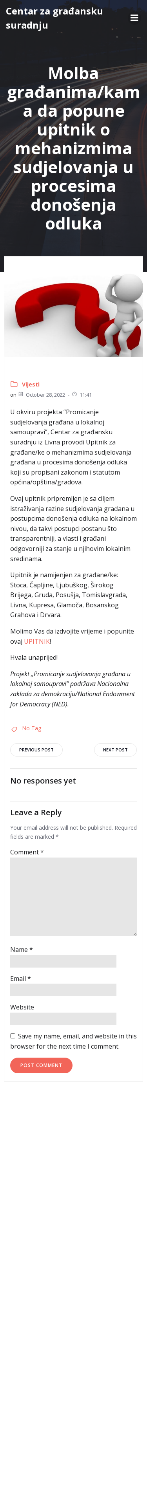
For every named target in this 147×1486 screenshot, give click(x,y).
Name (21, 949)
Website (22, 1007)
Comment (27, 852)
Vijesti (31, 384)
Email (20, 978)
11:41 (81, 394)
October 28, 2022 (41, 394)
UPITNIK (37, 641)
